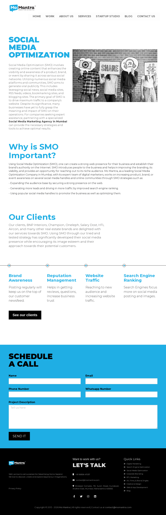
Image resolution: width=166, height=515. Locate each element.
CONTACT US (146, 16)
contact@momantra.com (87, 480)
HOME (37, 16)
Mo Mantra (64, 507)
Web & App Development (136, 487)
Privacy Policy (15, 488)
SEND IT (19, 436)
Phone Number (19, 388)
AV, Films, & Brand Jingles (136, 481)
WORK (50, 16)
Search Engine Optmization (137, 467)
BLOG (128, 16)
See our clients (25, 315)
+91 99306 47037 (81, 474)
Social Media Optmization (136, 470)
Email (89, 375)
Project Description (22, 402)
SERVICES (84, 16)
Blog (127, 491)
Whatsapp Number (98, 388)
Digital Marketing (132, 464)
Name (13, 375)
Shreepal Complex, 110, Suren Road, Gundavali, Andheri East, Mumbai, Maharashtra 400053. (96, 487)
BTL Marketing (131, 477)
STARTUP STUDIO (108, 16)
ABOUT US (66, 16)
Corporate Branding (133, 474)
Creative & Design (132, 484)
